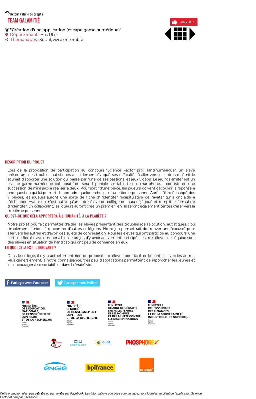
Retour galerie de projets (24, 13)
